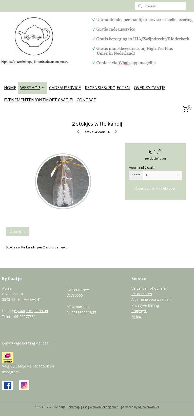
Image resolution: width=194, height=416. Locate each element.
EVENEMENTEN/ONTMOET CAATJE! (38, 100)
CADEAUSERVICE (65, 87)
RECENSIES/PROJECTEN (107, 87)
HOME (10, 87)
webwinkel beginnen (104, 407)
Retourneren (141, 293)
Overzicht (17, 231)
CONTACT (86, 100)
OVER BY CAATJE (149, 87)
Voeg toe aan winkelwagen (155, 188)
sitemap (74, 407)
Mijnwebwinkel (148, 407)
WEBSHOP (32, 87)
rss (85, 407)
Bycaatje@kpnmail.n (30, 310)
